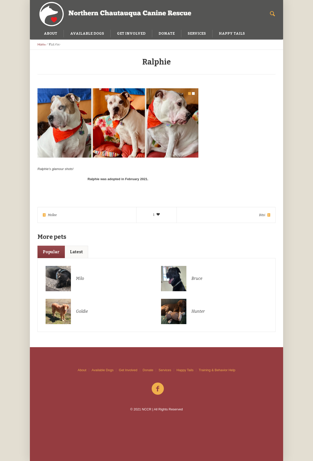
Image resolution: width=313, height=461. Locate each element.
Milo (80, 278)
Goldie (82, 311)
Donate (148, 370)
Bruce (196, 278)
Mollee (52, 215)
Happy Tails (185, 370)
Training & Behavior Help (217, 370)
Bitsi (262, 215)
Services (165, 370)
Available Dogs (102, 370)
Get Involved (128, 370)
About (82, 370)
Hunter (198, 311)
